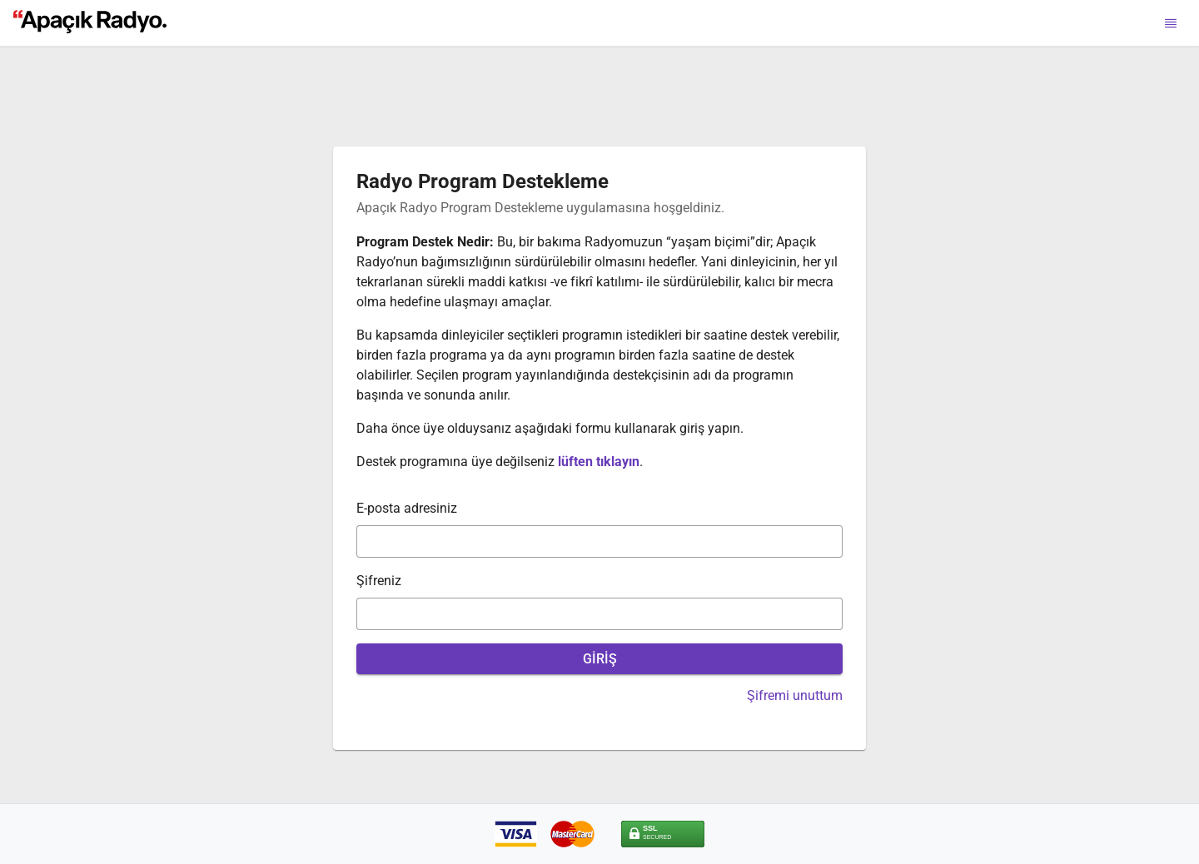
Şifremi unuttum (795, 695)
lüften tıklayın (598, 461)
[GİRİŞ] (599, 658)
